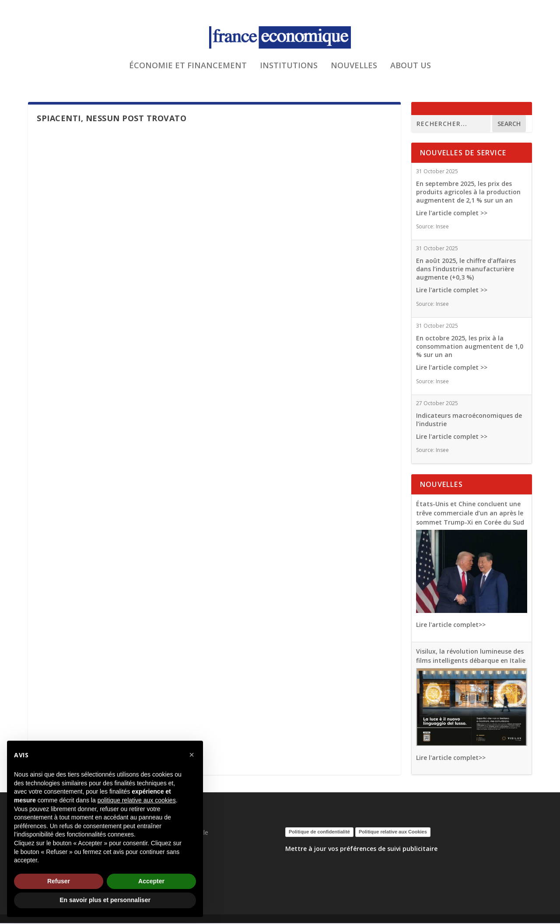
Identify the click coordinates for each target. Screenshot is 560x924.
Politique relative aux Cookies (393, 832)
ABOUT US (410, 71)
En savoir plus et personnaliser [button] (105, 899)
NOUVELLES (354, 71)
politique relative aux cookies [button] (137, 800)
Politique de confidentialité (319, 832)
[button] (192, 755)
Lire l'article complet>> (451, 625)
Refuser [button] (58, 881)
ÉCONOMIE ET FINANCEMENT (188, 71)
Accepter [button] (151, 881)
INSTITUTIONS (289, 71)
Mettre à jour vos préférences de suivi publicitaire (361, 849)
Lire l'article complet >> (451, 213)
